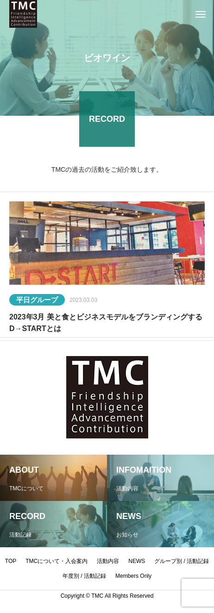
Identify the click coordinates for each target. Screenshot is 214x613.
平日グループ (37, 302)
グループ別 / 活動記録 (181, 561)
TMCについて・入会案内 (56, 561)
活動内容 (108, 561)
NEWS (136, 561)
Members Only (133, 576)
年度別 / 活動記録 (84, 576)
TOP (10, 561)
